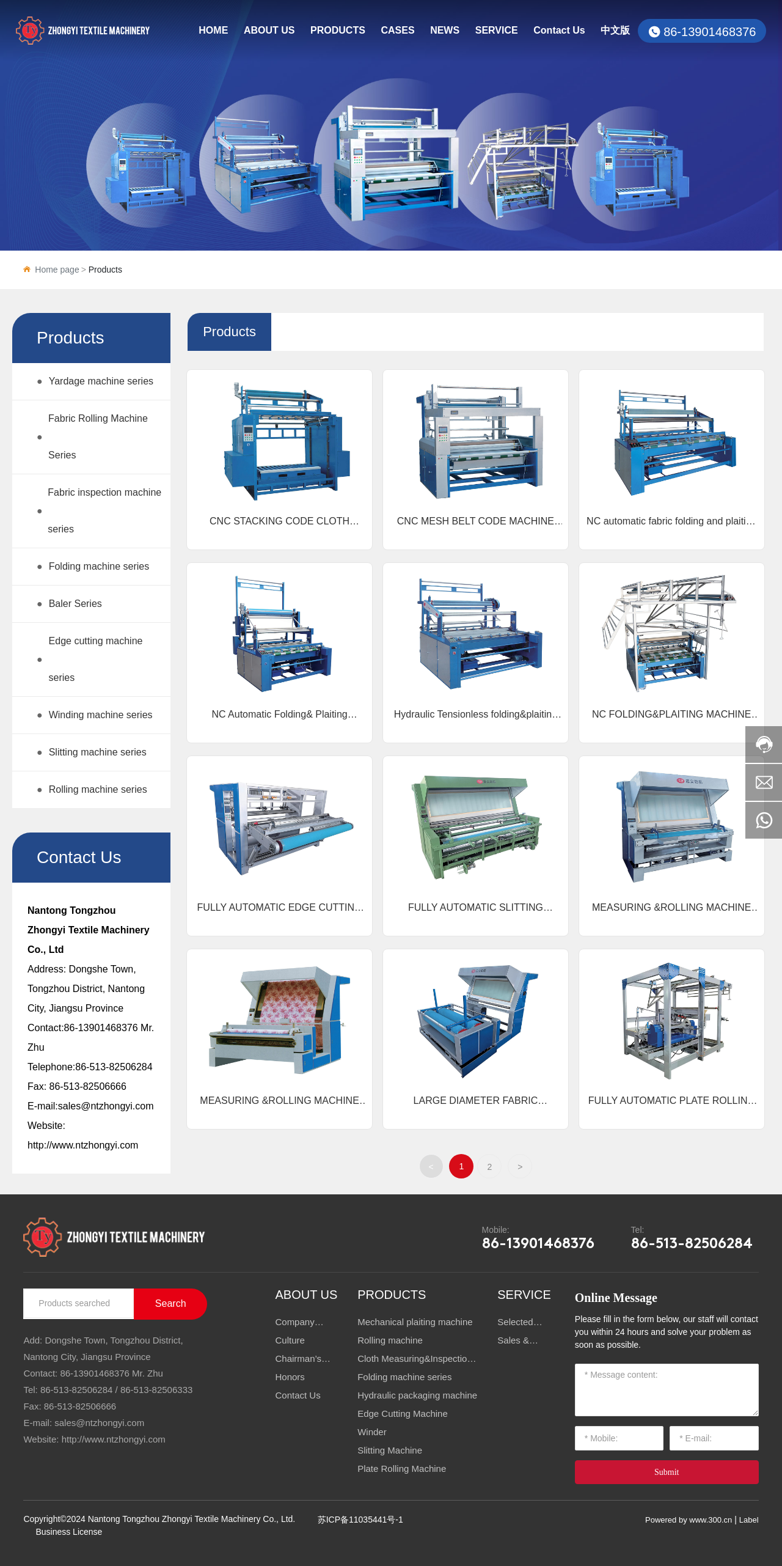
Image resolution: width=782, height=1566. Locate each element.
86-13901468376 (709, 32)
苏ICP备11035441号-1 (360, 1519)
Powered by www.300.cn (688, 1519)
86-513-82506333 (156, 1389)
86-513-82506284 (113, 1067)
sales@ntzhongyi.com (106, 1106)
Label (749, 1519)
